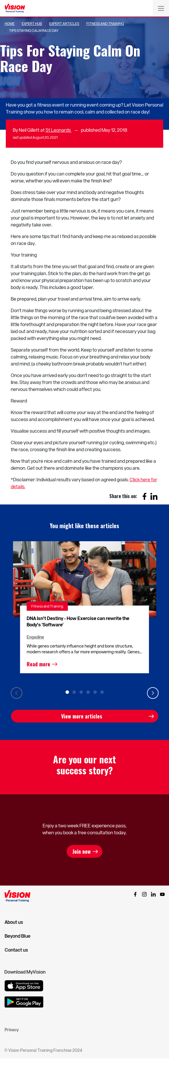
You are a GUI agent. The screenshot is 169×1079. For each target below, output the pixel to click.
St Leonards (59, 130)
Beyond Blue (17, 936)
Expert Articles (64, 23)
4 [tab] (88, 692)
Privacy (12, 1029)
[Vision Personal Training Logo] (15, 8)
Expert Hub (32, 23)
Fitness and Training (47, 606)
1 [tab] (67, 692)
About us (14, 922)
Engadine (35, 637)
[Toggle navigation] (161, 8)
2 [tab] (74, 692)
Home (9, 23)
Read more (38, 664)
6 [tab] (102, 692)
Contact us (16, 950)
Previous (16, 693)
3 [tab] (81, 692)
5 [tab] (95, 692)
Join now (81, 851)
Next (153, 693)
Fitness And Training (105, 23)
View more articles (81, 716)
